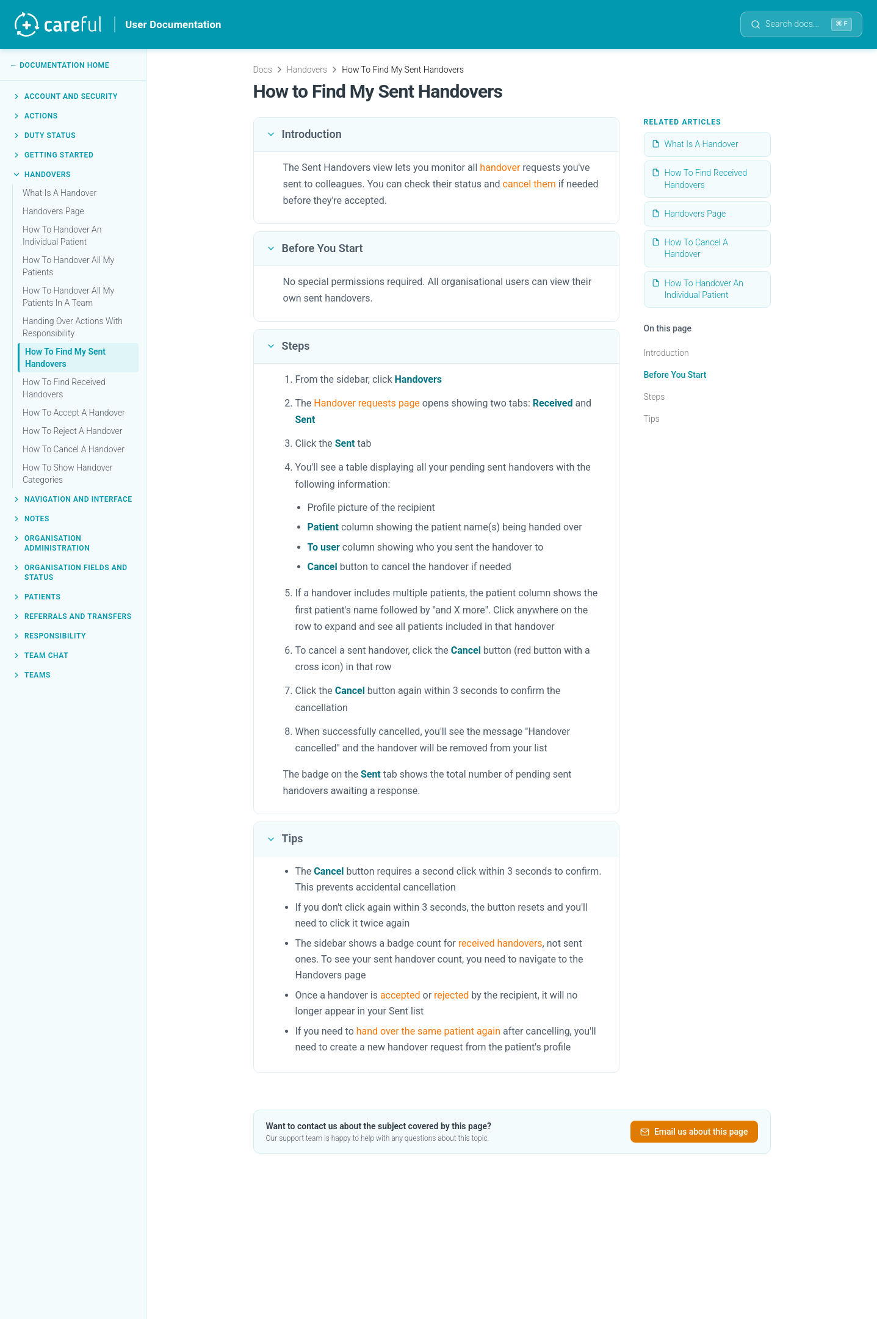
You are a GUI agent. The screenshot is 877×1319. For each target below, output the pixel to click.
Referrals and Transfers (72, 616)
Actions (35, 116)
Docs (262, 69)
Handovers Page (53, 211)
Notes (30, 519)
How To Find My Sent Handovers (65, 358)
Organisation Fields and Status (70, 572)
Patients (36, 597)
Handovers (41, 174)
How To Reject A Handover (72, 431)
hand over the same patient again (428, 1031)
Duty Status (44, 135)
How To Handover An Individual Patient (62, 236)
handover (500, 167)
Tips (652, 419)
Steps (654, 397)
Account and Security (65, 96)
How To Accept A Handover (74, 412)
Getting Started (52, 155)
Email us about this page (694, 1132)
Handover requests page (367, 403)
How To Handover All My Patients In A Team (68, 297)
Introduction (666, 353)
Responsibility (49, 636)
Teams (31, 675)
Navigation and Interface (72, 499)
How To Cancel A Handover (74, 449)
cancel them (529, 184)
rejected (451, 995)
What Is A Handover (59, 193)
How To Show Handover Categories (67, 474)
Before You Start (675, 375)
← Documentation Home (59, 65)
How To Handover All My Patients (68, 266)
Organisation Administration (51, 543)
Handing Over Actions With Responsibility (73, 327)
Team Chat (40, 655)
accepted (400, 995)
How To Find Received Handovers (64, 388)
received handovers (500, 943)
